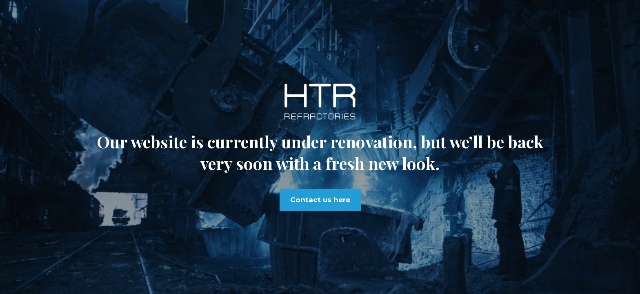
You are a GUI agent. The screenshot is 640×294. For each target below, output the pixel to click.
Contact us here (320, 200)
